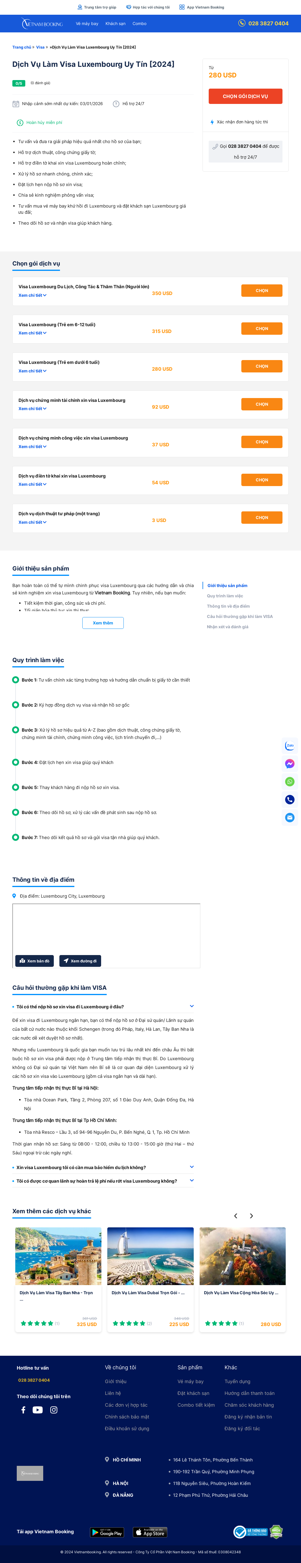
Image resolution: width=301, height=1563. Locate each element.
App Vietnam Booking (201, 7)
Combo (139, 23)
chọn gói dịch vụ (245, 96)
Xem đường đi (80, 960)
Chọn (262, 290)
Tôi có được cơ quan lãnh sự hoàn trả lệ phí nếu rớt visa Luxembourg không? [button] (103, 1181)
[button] (235, 1215)
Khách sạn (116, 23)
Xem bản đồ (34, 960)
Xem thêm (103, 622)
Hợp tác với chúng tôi (148, 7)
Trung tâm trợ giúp (96, 7)
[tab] (103, 1007)
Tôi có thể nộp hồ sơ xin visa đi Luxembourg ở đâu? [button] (103, 1007)
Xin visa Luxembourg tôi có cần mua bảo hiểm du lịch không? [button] (103, 1167)
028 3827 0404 (263, 23)
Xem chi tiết (32, 295)
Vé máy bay (87, 23)
